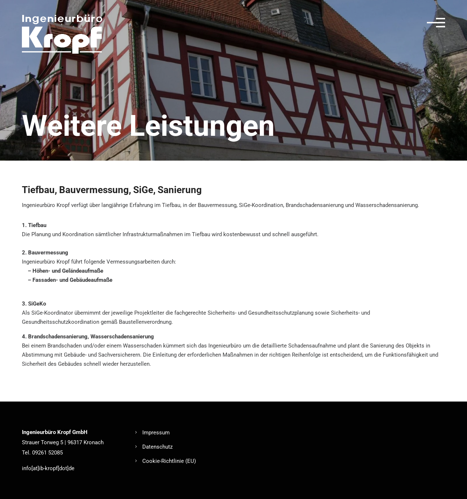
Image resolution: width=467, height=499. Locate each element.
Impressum (156, 432)
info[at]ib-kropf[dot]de (48, 468)
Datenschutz (157, 447)
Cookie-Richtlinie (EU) (169, 461)
